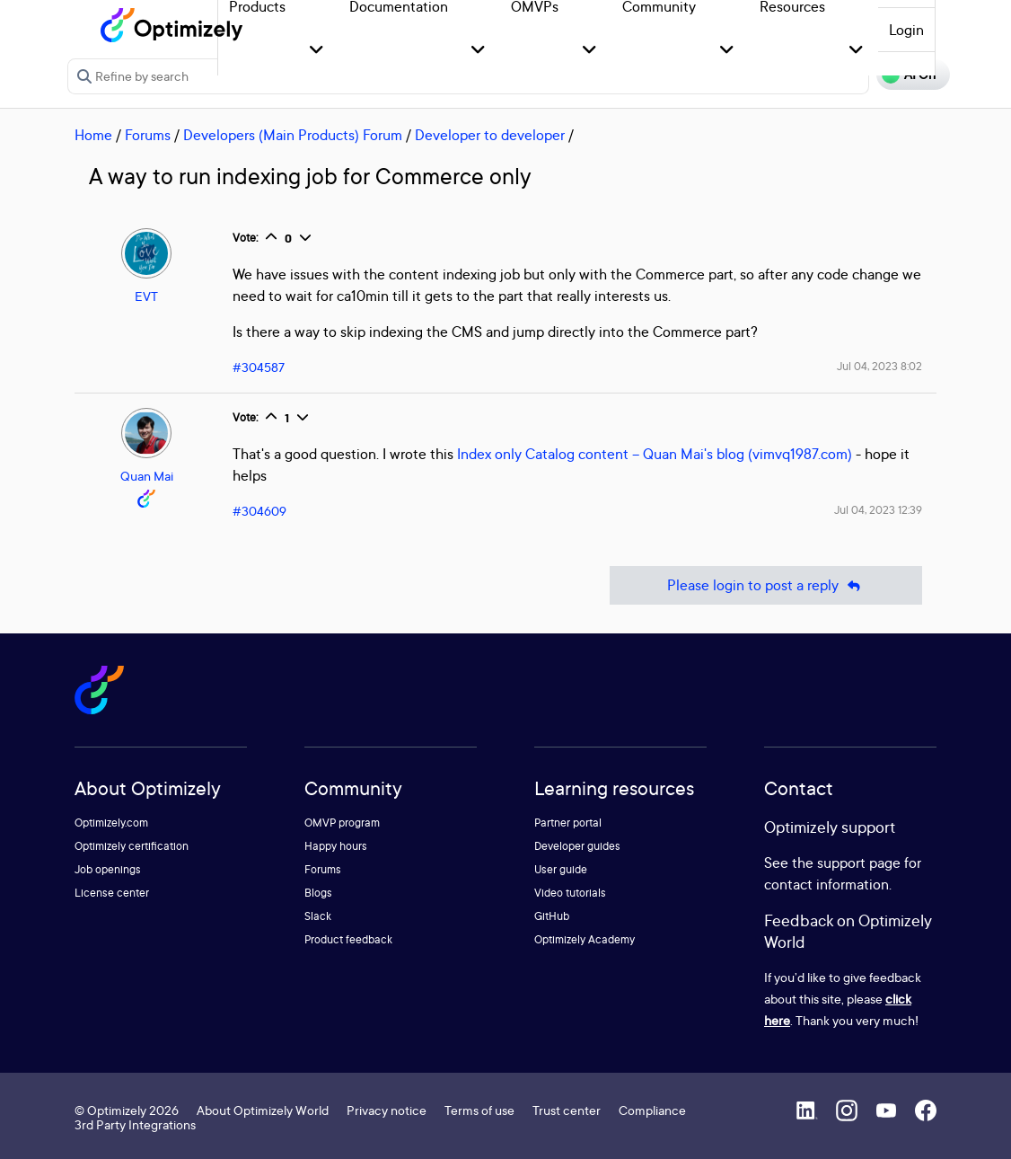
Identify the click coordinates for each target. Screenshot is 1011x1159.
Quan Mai (146, 475)
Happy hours (335, 846)
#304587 (259, 367)
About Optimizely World (263, 1110)
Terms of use (479, 1110)
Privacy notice (386, 1110)
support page (859, 862)
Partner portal (568, 822)
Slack (317, 916)
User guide (560, 869)
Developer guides (577, 846)
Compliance (652, 1110)
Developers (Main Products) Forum (292, 135)
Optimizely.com (111, 822)
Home (93, 135)
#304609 (259, 510)
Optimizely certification (132, 846)
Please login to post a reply (766, 585)
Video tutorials (570, 892)
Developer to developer (490, 135)
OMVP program (342, 822)
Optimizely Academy (584, 939)
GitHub (551, 916)
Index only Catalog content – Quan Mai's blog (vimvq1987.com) (654, 454)
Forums (148, 135)
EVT (146, 296)
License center (112, 892)
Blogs (318, 892)
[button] (316, 51)
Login (906, 30)
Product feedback (348, 939)
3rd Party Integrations (135, 1124)
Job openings (108, 869)
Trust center (566, 1110)
